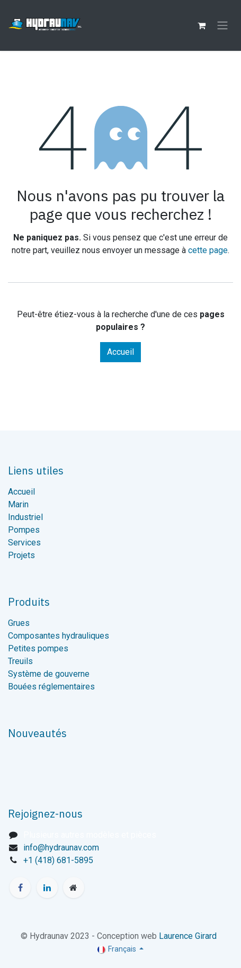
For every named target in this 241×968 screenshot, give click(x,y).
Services (24, 542)
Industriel (25, 517)
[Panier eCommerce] (201, 25)
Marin (18, 504)
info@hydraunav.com (61, 847)
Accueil (120, 352)
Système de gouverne (49, 674)
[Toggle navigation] (222, 26)
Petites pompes (38, 648)
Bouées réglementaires (51, 687)
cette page (208, 250)
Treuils (20, 661)
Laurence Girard (188, 936)
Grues (19, 623)
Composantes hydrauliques (58, 636)
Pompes (24, 530)
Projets (21, 555)
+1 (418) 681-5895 (58, 860)
